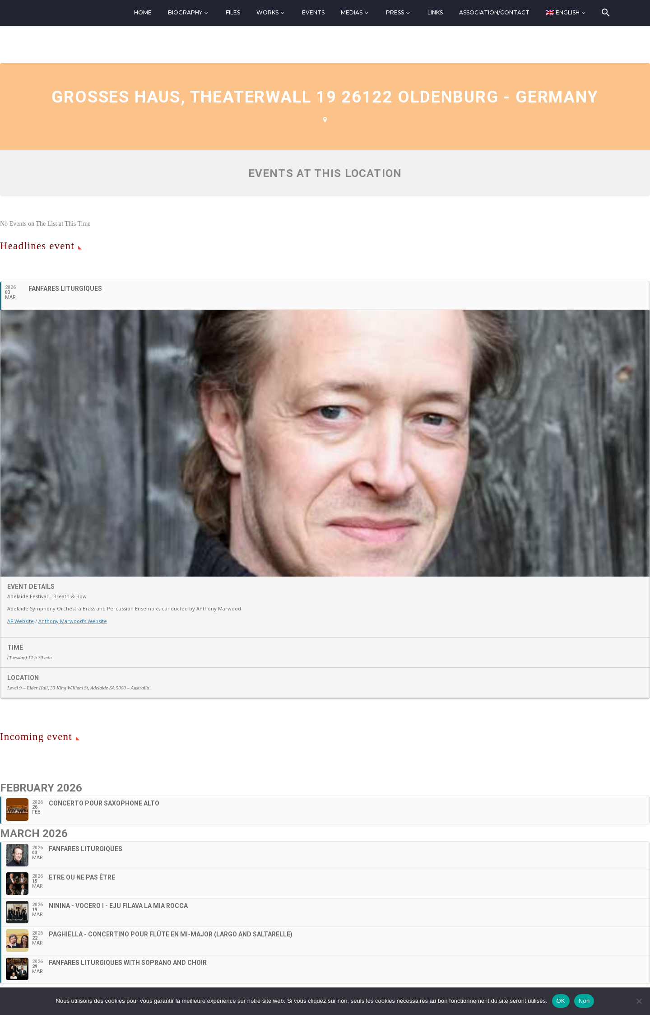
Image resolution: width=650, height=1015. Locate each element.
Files (233, 12)
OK (561, 1000)
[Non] (638, 1001)
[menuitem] (566, 12)
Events (313, 12)
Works (267, 12)
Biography (185, 12)
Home (143, 12)
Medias (351, 12)
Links (435, 12)
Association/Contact (494, 12)
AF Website (20, 621)
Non (584, 1000)
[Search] (605, 12)
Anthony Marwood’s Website (72, 621)
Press (395, 12)
